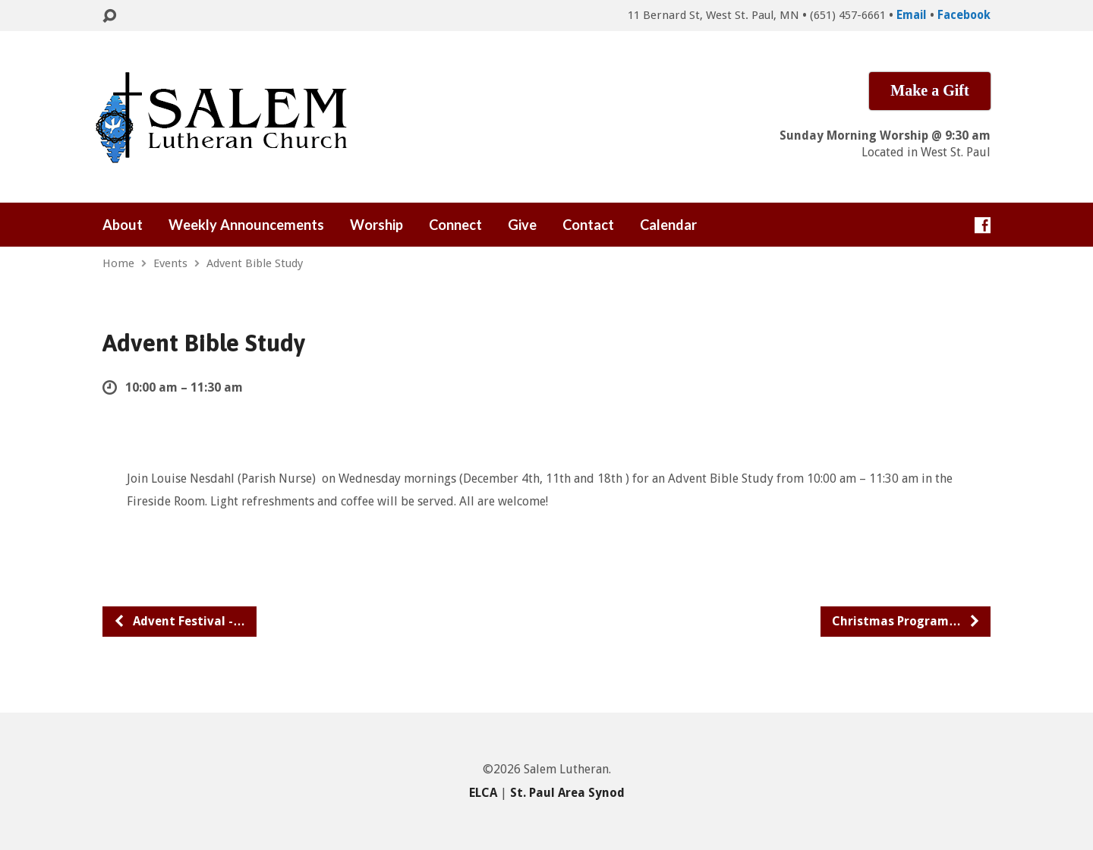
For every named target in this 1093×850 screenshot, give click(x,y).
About (122, 224)
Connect (455, 224)
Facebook (964, 15)
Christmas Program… (906, 621)
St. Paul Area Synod (567, 792)
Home (118, 263)
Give (522, 224)
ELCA (483, 792)
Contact (588, 224)
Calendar (668, 224)
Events (170, 263)
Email (911, 15)
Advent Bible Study (254, 263)
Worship (376, 224)
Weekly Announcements (246, 224)
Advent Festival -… (179, 621)
